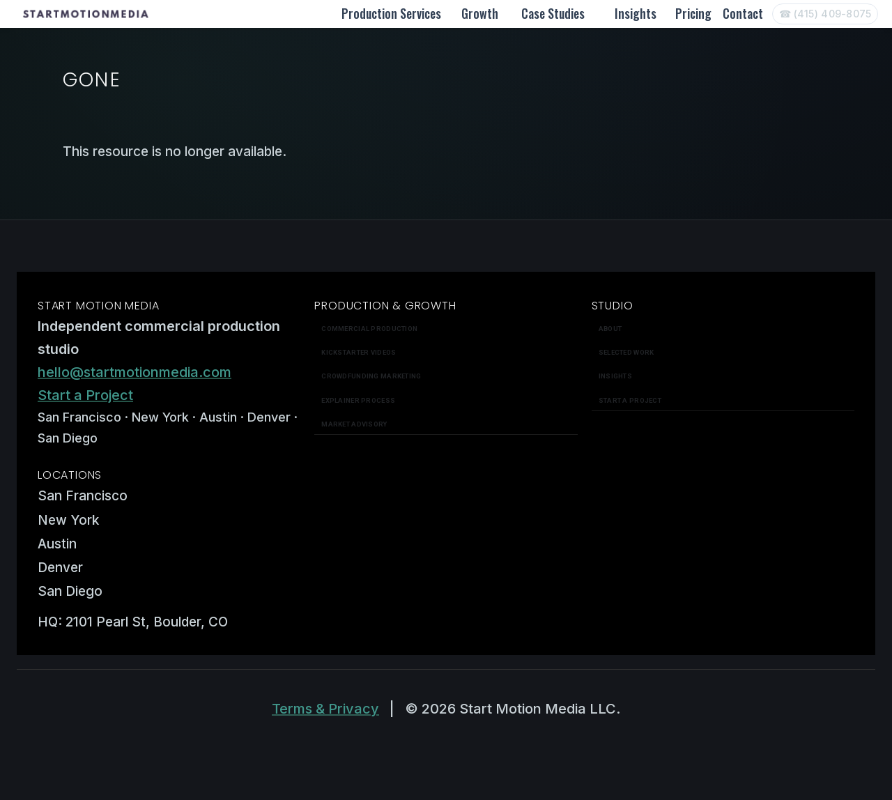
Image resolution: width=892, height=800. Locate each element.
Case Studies (553, 13)
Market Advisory (354, 424)
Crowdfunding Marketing (371, 376)
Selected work (626, 352)
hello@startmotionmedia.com (134, 372)
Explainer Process (358, 400)
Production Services (391, 13)
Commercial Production (369, 328)
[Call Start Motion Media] (825, 13)
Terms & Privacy (325, 708)
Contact (743, 13)
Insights (635, 13)
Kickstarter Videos (358, 352)
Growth (479, 13)
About (610, 328)
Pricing (693, 13)
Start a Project (85, 395)
